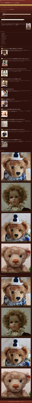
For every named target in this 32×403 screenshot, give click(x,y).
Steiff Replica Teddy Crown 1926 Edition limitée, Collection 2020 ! (9, 366)
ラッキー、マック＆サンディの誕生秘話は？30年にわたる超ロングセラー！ (16, 58)
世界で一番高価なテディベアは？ (9, 99)
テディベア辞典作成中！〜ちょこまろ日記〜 (12, 2)
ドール (2, 40)
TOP (6, 7)
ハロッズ (3, 41)
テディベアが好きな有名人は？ (8, 89)
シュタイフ (3, 39)
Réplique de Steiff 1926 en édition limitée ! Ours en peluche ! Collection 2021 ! (10, 272)
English (4, 13)
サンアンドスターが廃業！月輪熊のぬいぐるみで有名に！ (13, 48)
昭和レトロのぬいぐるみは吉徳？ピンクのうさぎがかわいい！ (14, 119)
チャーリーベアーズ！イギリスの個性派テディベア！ (12, 139)
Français (4, 14)
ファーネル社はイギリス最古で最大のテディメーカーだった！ (14, 129)
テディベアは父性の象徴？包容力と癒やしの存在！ (12, 109)
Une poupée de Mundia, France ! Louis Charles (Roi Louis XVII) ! (9, 211)
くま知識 (3, 33)
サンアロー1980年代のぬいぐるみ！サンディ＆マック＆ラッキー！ (14, 68)
